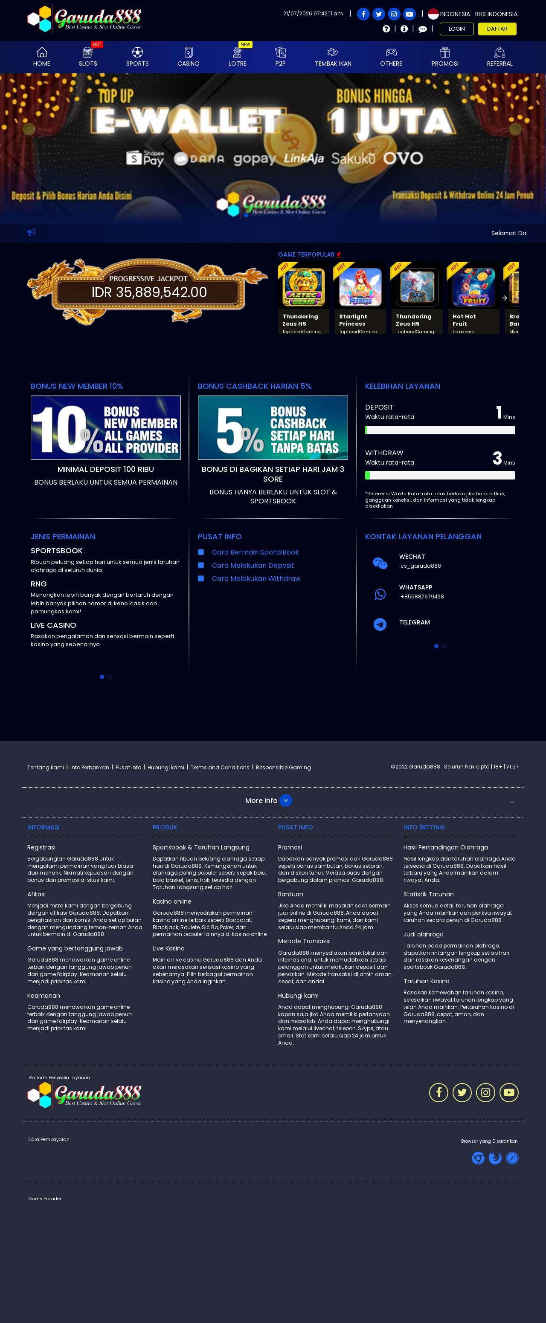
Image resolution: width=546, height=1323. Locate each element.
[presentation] (504, 298)
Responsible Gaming (283, 767)
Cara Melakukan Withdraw (256, 579)
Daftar (497, 28)
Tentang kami (45, 767)
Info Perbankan (89, 767)
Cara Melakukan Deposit (253, 565)
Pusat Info (128, 767)
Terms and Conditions (220, 767)
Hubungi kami (166, 767)
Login (457, 28)
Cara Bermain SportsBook (255, 552)
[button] (273, 800)
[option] (246, 215)
